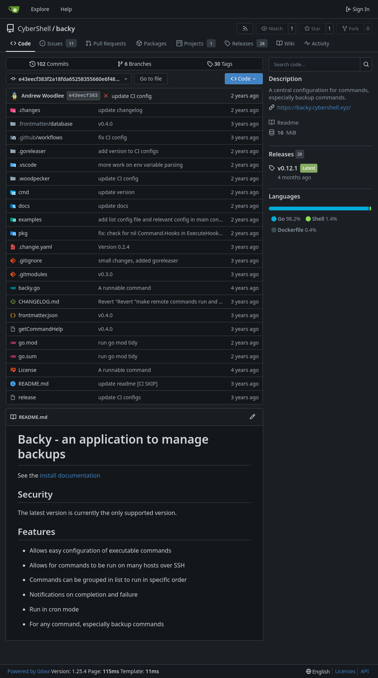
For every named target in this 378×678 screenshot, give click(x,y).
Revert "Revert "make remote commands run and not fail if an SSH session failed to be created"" (214, 301)
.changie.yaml (35, 246)
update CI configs (119, 397)
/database (45, 123)
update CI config (132, 95)
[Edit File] (252, 417)
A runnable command (124, 287)
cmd (23, 192)
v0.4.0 (105, 123)
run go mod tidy (117, 342)
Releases (281, 154)
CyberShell (34, 28)
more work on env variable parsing (140, 164)
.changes (29, 109)
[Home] (14, 9)
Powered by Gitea (28, 671)
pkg (23, 233)
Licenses (345, 671)
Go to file (151, 78)
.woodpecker (34, 178)
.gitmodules (32, 274)
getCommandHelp (40, 328)
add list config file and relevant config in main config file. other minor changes (192, 219)
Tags (220, 63)
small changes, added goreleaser (138, 260)
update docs (113, 205)
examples (30, 219)
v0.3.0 (105, 274)
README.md (33, 383)
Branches (134, 63)
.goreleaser (32, 151)
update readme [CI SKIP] (128, 383)
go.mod (27, 342)
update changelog (120, 109)
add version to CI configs (128, 151)
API (365, 671)
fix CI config (112, 137)
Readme (284, 122)
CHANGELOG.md (38, 301)
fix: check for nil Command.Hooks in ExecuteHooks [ (161, 233)
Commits (49, 63)
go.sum (27, 356)
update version (116, 192)
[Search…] (366, 64)
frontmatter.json (38, 315)
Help (66, 9)
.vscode (27, 164)
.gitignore (30, 260)
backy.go (29, 287)
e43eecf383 (83, 95)
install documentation (70, 475)
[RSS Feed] (245, 28)
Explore (40, 9)
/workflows (40, 137)
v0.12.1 (288, 168)
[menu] (318, 671)
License (27, 369)
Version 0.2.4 (113, 246)
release (27, 397)
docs (24, 205)
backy (65, 28)
